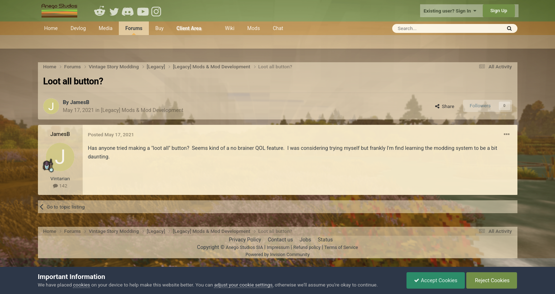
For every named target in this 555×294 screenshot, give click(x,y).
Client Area (188, 28)
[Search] (429, 28)
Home (51, 28)
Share (444, 106)
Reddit (100, 11)
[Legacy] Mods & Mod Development (142, 110)
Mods (253, 28)
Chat (278, 28)
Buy (159, 28)
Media (106, 28)
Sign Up (498, 10)
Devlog (78, 28)
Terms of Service (341, 247)
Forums (133, 30)
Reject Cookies (492, 280)
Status (325, 239)
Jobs (305, 239)
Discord (128, 11)
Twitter (114, 11)
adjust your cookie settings (243, 285)
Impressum (278, 247)
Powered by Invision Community (277, 254)
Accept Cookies (435, 280)
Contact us (280, 239)
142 (60, 185)
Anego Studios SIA (244, 247)
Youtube (143, 11)
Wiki (229, 28)
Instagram (157, 11)
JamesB (79, 102)
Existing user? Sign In (450, 11)
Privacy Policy (245, 239)
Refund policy (307, 247)
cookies (81, 285)
